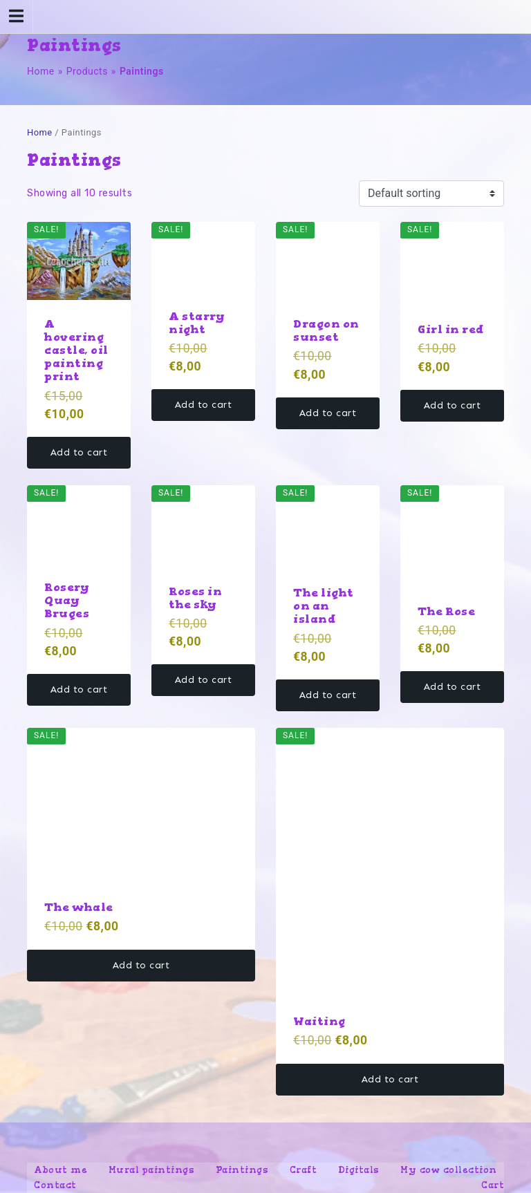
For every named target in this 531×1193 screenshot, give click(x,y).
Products (87, 71)
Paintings (242, 1170)
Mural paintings (152, 1170)
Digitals (359, 1170)
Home (41, 71)
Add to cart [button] (79, 452)
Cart (492, 1185)
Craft (303, 1170)
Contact (55, 1185)
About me (60, 1170)
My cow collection (448, 1170)
